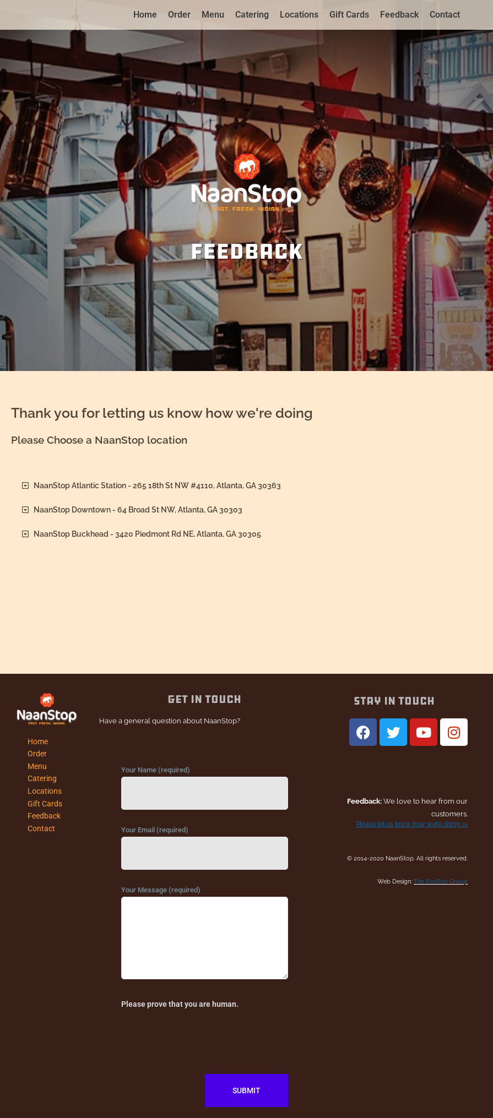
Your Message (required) (204, 937)
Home (145, 14)
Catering (252, 14)
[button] (246, 486)
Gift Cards (349, 14)
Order (179, 14)
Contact (445, 14)
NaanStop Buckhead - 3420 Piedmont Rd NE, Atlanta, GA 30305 (147, 534)
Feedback (399, 14)
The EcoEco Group (441, 881)
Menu (213, 14)
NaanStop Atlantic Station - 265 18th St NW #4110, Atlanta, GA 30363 (157, 485)
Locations (299, 14)
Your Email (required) (204, 850)
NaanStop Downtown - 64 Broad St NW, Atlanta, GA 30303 (138, 509)
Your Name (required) (204, 790)
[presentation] (205, 1040)
